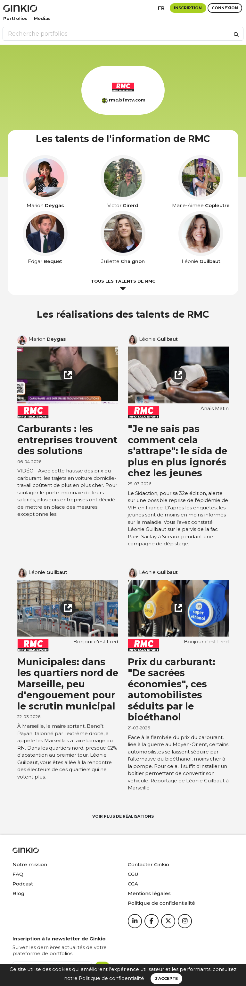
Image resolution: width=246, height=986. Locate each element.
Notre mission (29, 864)
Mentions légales (149, 893)
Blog (18, 893)
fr (161, 8)
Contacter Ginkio (148, 864)
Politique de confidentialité (111, 978)
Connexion (225, 7)
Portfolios (15, 18)
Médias (42, 18)
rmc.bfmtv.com (127, 99)
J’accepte (166, 978)
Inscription (188, 7)
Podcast (22, 884)
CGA (133, 884)
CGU (133, 874)
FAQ (17, 874)
